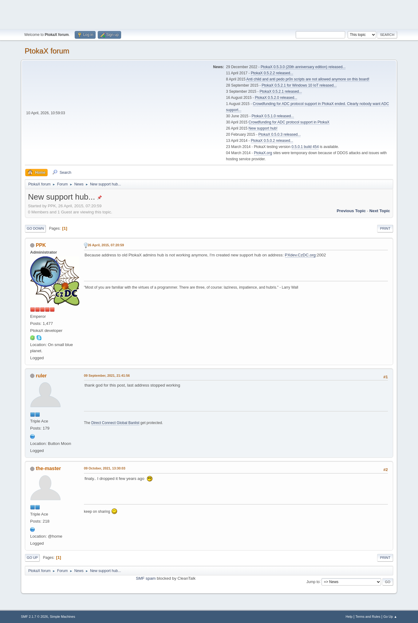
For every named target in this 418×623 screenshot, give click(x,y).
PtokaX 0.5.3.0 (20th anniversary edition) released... (303, 67)
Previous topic (351, 210)
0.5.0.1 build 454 (305, 147)
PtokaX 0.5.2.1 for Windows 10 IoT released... (299, 85)
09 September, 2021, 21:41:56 (107, 375)
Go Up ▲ (390, 616)
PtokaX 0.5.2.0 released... (276, 97)
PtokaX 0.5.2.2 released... (272, 73)
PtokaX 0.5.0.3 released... (279, 134)
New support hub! (263, 128)
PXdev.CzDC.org (300, 255)
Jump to (313, 581)
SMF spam (146, 578)
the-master (48, 468)
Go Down (35, 228)
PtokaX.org (263, 153)
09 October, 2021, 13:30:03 (104, 468)
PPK (41, 245)
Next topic (379, 210)
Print (385, 228)
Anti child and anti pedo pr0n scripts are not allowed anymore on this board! (307, 79)
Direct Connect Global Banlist (115, 423)
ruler (41, 375)
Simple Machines (62, 616)
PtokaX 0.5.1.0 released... (273, 116)
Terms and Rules (368, 616)
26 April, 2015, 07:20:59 (106, 245)
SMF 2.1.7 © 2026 (34, 616)
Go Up (32, 557)
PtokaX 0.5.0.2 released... (272, 140)
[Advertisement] (209, 14)
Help (349, 616)
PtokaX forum (47, 51)
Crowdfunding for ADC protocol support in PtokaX (289, 122)
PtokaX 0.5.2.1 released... (281, 91)
